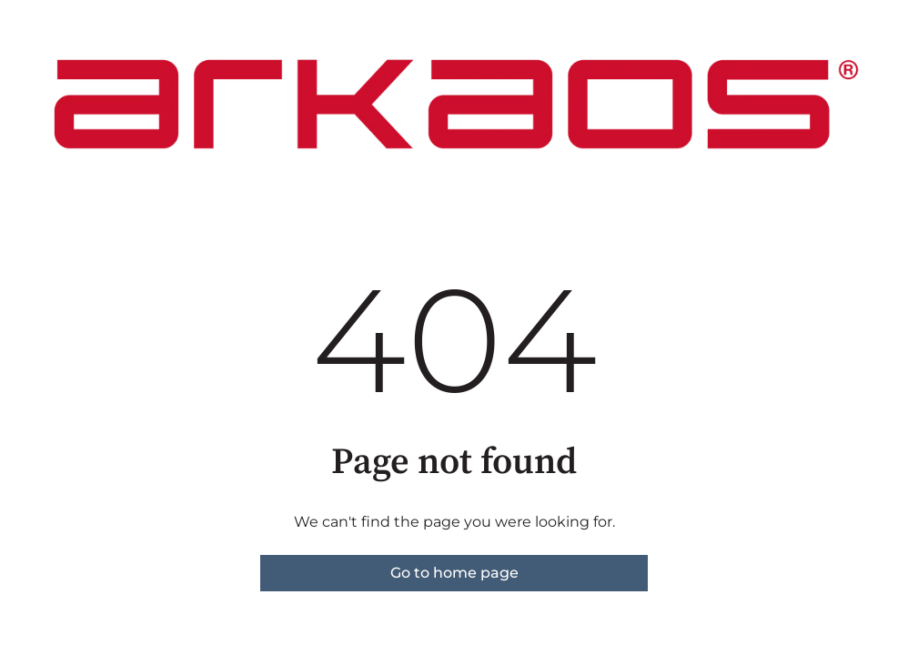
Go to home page (454, 572)
